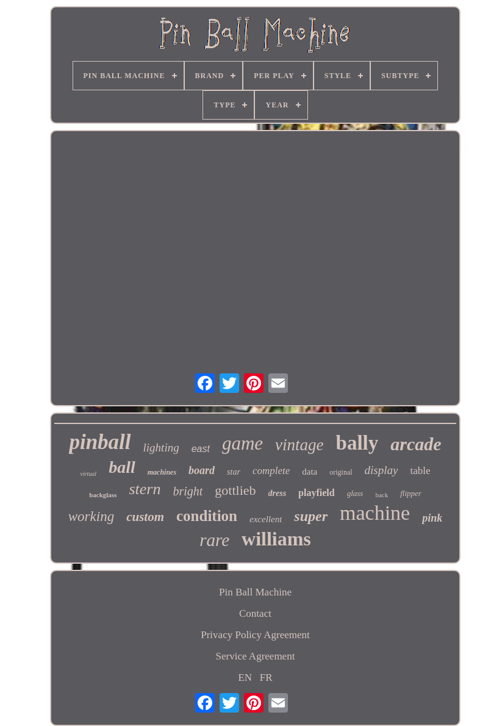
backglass (103, 494)
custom (145, 516)
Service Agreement (255, 656)
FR (266, 677)
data (309, 471)
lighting (161, 447)
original (340, 472)
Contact (255, 613)
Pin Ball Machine (255, 592)
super (311, 516)
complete (271, 470)
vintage (299, 445)
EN (245, 677)
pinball (100, 442)
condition (206, 516)
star (233, 471)
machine (375, 512)
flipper (410, 493)
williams (276, 539)
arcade (415, 444)
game (242, 443)
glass (355, 493)
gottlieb (235, 490)
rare (214, 540)
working (91, 516)
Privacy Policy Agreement (255, 635)
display (381, 470)
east (201, 449)
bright (188, 491)
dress (277, 493)
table (420, 470)
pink (432, 518)
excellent (265, 519)
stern (144, 489)
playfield (316, 492)
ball (122, 467)
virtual (88, 473)
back (381, 494)
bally (357, 443)
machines (162, 472)
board (201, 470)
